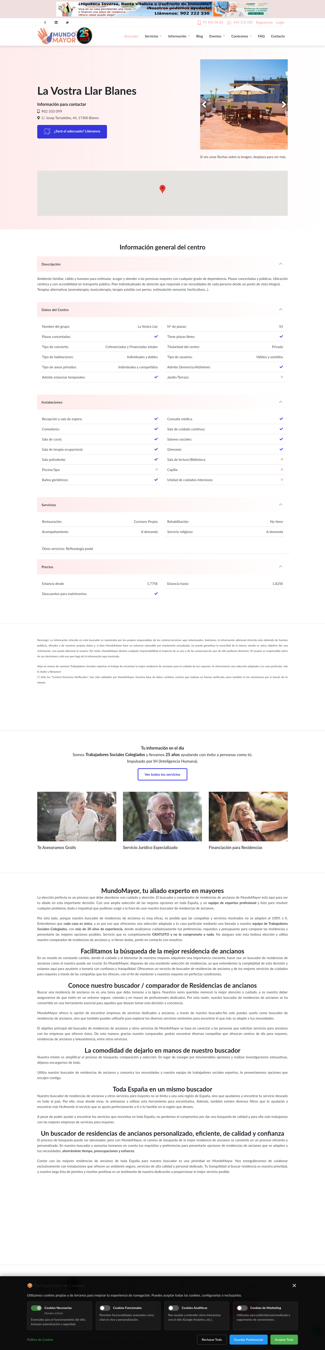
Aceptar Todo (284, 1339)
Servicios (153, 36)
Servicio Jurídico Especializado (150, 847)
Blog (199, 36)
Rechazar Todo (212, 1339)
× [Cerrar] (294, 1285)
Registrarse (264, 22)
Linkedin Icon (56, 22)
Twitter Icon (67, 22)
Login (280, 22)
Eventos (217, 36)
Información (179, 36)
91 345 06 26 (213, 22)
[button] (162, 189)
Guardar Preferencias (248, 1339)
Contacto (278, 36)
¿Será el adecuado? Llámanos (77, 131)
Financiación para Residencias (235, 847)
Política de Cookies (40, 1339)
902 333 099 (51, 111)
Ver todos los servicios (162, 774)
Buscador (131, 36)
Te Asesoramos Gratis (56, 847)
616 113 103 (243, 22)
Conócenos (241, 36)
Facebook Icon (45, 22)
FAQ (261, 36)
